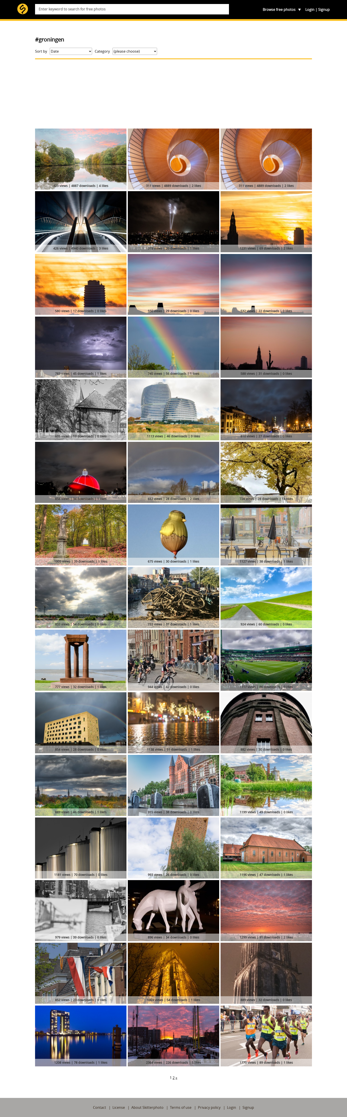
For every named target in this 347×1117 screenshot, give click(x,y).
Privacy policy (209, 1107)
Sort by (41, 51)
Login (309, 9)
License (118, 1107)
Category (102, 51)
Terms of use (180, 1107)
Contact (99, 1107)
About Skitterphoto (147, 1107)
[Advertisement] (173, 94)
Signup (324, 9)
